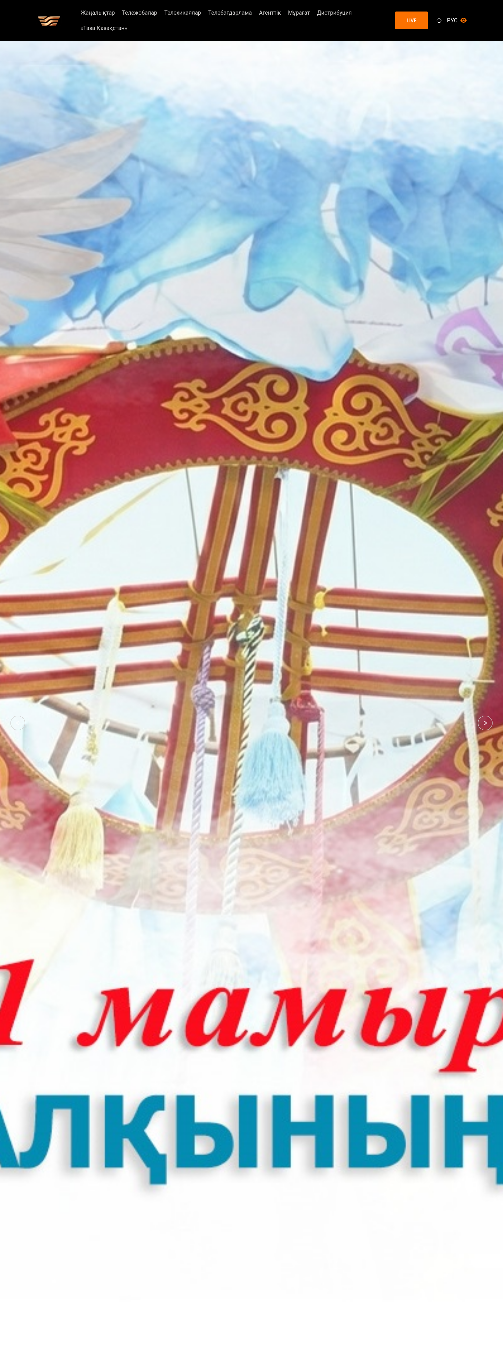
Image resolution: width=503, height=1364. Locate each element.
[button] (17, 723)
